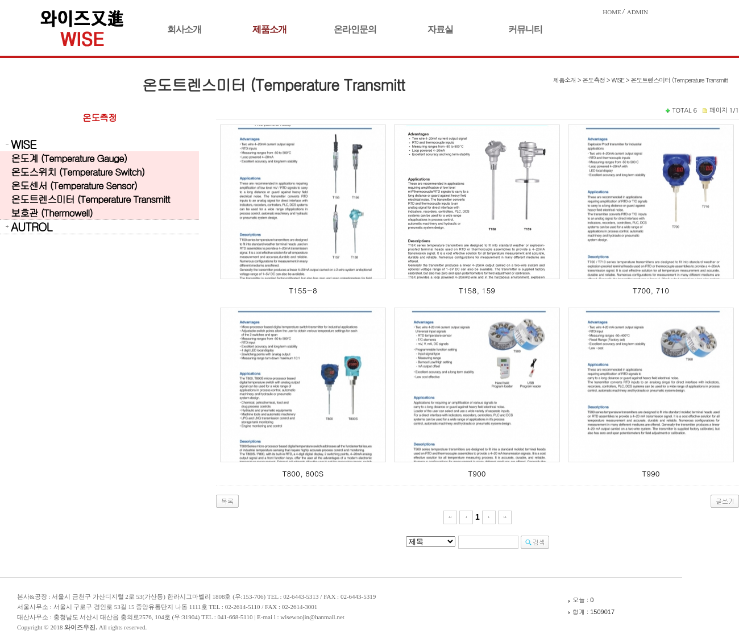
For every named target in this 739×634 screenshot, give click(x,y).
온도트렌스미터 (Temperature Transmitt (90, 199)
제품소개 (269, 29)
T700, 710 (651, 290)
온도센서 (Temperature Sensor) (74, 185)
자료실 (440, 29)
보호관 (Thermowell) (52, 212)
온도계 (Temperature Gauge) (69, 158)
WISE (23, 144)
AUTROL (31, 227)
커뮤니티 (525, 29)
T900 (476, 473)
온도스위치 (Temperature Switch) (77, 172)
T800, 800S (303, 473)
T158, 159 (477, 290)
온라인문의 (355, 29)
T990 (650, 473)
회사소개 (184, 29)
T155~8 (303, 290)
